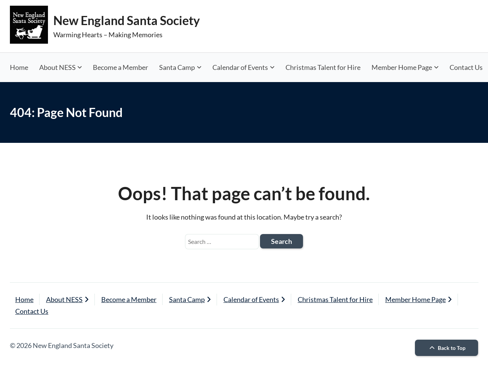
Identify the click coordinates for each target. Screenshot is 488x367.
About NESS (57, 67)
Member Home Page (402, 67)
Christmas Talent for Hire (322, 67)
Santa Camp (177, 67)
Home (19, 67)
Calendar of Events (240, 67)
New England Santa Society (126, 20)
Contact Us (31, 311)
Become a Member (120, 67)
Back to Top (446, 348)
